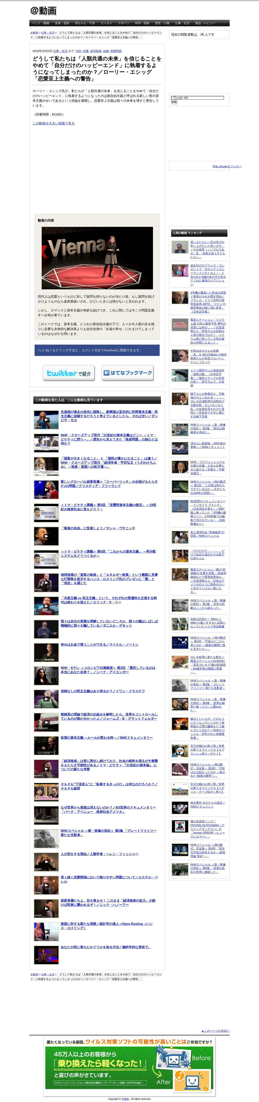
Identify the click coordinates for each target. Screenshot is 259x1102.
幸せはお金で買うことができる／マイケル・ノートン (85, 652)
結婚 (106, 51)
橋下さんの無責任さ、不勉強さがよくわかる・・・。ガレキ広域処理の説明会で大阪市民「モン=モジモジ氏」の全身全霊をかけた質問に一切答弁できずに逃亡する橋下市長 (197, 405)
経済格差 (96, 51)
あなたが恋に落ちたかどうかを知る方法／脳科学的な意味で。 (92, 955)
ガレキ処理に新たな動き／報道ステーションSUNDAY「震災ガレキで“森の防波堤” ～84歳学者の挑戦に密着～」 (198, 664)
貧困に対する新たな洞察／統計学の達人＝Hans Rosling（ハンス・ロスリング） (93, 932)
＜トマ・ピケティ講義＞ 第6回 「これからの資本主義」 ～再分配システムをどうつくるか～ (94, 559)
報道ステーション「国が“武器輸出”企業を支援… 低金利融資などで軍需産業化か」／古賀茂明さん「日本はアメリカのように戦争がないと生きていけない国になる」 (198, 581)
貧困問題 (116, 51)
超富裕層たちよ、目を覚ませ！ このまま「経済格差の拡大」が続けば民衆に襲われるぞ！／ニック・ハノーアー (94, 908)
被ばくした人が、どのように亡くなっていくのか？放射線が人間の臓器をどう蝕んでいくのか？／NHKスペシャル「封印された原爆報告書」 (198, 728)
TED (78, 51)
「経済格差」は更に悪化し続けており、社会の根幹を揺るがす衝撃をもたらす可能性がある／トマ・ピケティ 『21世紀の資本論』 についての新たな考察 (95, 769)
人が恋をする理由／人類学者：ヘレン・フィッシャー (85, 862)
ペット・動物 (40, 23)
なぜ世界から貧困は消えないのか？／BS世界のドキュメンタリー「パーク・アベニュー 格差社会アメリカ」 (94, 815)
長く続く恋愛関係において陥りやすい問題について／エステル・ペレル (95, 885)
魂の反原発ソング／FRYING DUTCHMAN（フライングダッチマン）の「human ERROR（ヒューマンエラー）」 (198, 829)
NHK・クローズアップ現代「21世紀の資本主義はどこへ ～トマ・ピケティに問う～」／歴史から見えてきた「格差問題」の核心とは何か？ (95, 443)
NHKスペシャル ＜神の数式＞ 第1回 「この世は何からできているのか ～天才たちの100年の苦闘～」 (198, 487)
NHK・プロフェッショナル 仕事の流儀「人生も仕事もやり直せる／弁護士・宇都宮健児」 (198, 467)
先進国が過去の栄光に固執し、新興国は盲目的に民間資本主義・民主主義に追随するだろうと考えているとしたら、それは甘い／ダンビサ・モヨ (95, 420)
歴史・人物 (162, 23)
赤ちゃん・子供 (85, 23)
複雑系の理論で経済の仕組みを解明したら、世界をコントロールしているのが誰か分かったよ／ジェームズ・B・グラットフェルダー (95, 722)
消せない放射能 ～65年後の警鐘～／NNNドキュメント (198, 448)
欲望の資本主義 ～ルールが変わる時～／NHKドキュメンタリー (93, 746)
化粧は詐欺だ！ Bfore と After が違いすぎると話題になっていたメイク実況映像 (198, 624)
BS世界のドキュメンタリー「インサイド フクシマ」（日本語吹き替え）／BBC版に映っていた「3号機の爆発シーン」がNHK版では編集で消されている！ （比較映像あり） (198, 512)
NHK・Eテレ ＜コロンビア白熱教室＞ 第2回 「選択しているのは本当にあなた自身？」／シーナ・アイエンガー (94, 676)
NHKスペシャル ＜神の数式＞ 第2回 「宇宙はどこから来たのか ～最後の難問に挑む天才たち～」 (198, 643)
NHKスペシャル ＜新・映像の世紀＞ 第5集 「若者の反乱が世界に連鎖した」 (198, 869)
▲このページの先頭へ (215, 1030)
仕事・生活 (182, 23)
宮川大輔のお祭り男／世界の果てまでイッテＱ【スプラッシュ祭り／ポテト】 (197, 751)
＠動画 (34, 32)
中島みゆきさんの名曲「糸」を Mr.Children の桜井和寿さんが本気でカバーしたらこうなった (199, 356)
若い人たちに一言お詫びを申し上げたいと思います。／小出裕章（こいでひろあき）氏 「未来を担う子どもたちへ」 (198, 249)
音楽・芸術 (62, 23)
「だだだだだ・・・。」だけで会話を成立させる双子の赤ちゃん (197, 556)
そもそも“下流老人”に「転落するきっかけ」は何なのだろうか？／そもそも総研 (95, 792)
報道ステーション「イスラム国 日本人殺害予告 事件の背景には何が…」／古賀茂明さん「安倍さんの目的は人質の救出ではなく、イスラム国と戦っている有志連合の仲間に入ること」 (198, 331)
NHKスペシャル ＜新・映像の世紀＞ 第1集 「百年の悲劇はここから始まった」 (198, 605)
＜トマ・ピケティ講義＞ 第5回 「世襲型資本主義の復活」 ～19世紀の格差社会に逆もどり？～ (94, 513)
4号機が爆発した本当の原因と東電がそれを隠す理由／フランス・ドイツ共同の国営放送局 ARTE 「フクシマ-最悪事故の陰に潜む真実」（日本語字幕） (198, 302)
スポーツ (123, 23)
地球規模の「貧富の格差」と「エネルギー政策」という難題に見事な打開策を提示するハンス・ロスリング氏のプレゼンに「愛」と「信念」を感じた (95, 583)
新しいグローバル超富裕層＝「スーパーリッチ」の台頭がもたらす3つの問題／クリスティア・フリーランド (95, 490)
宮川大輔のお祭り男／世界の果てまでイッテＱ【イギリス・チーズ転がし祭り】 (197, 789)
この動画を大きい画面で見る (54, 123)
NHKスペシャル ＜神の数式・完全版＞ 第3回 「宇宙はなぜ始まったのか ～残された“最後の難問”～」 (198, 770)
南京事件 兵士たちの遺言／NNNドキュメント (198, 808)
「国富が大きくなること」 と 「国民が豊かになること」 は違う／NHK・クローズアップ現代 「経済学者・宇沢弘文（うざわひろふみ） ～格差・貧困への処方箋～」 (95, 466)
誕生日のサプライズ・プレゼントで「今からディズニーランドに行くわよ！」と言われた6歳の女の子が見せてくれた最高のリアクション (198, 275)
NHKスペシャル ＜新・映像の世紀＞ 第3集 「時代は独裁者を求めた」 (198, 430)
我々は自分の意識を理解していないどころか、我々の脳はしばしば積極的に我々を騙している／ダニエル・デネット (95, 629)
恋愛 (86, 51)
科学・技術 (142, 23)
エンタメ (106, 23)
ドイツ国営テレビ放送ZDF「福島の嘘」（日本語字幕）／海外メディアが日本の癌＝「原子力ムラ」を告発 (197, 377)
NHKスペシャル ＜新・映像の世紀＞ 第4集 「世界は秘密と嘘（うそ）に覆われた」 (198, 704)
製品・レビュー (205, 23)
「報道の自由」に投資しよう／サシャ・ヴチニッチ (84, 536)
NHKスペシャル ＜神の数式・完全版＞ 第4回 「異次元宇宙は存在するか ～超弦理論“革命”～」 (198, 850)
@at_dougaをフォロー (227, 166)
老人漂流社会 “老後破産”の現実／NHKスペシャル (197, 537)
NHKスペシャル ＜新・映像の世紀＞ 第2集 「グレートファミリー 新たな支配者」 (94, 839)
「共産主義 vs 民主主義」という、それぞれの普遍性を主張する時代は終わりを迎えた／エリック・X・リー (95, 606)
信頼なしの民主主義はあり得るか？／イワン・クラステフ (89, 699)
